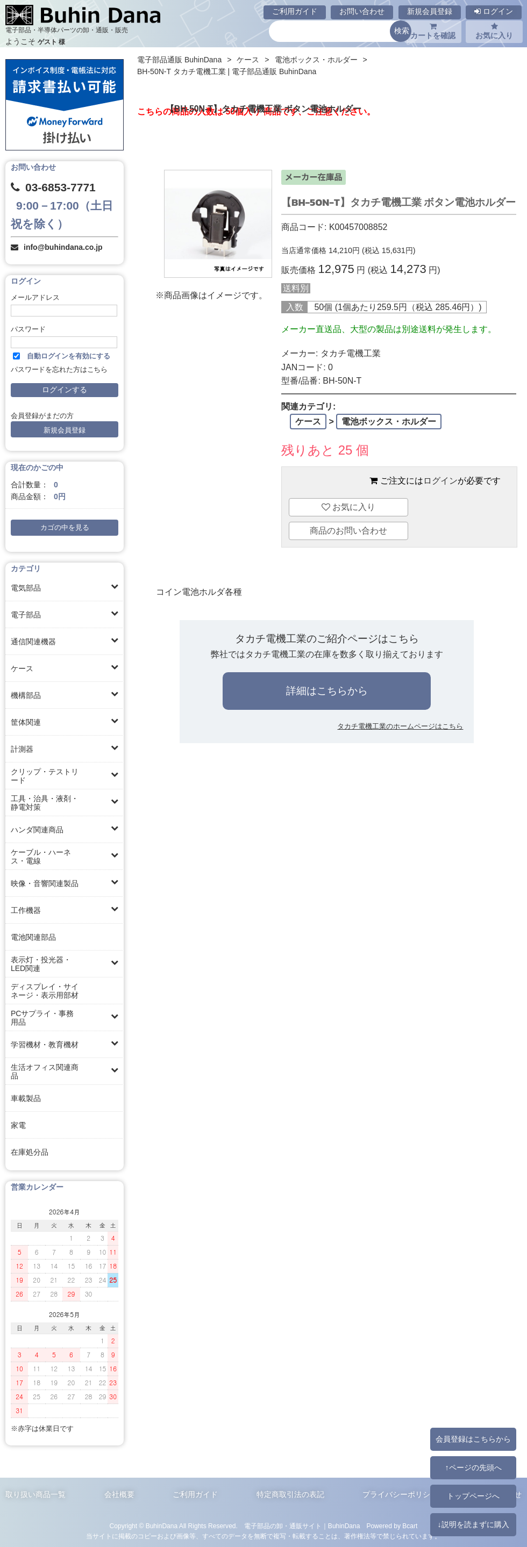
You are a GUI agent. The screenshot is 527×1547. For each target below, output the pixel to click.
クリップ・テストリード (45, 776)
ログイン (493, 11)
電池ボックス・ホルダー (316, 59)
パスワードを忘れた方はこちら (59, 369)
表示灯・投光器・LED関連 (41, 964)
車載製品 (26, 1098)
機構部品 (26, 695)
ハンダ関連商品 (37, 829)
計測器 (22, 749)
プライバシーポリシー (400, 1494)
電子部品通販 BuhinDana (179, 59)
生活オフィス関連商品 (45, 1071)
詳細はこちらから (327, 690)
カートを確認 (432, 31)
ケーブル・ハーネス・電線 (41, 856)
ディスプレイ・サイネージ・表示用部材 (45, 990)
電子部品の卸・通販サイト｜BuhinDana (302, 1526)
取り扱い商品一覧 (35, 1494)
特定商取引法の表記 (290, 1494)
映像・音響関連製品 (45, 883)
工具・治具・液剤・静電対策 (45, 802)
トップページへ (473, 1496)
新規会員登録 (429, 11)
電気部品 (26, 588)
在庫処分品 (29, 1152)
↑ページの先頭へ (473, 1467)
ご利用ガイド (294, 11)
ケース (22, 668)
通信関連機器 (33, 641)
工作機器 (26, 910)
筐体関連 (26, 722)
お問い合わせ (361, 11)
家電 (18, 1125)
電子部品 (26, 614)
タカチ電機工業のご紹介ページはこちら (327, 638)
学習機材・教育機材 (45, 1044)
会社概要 (119, 1494)
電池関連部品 (33, 937)
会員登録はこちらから (473, 1439)
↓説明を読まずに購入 (473, 1524)
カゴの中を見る (64, 527)
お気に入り (494, 31)
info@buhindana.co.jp (63, 247)
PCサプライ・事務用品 (42, 1017)
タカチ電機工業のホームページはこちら (400, 726)
